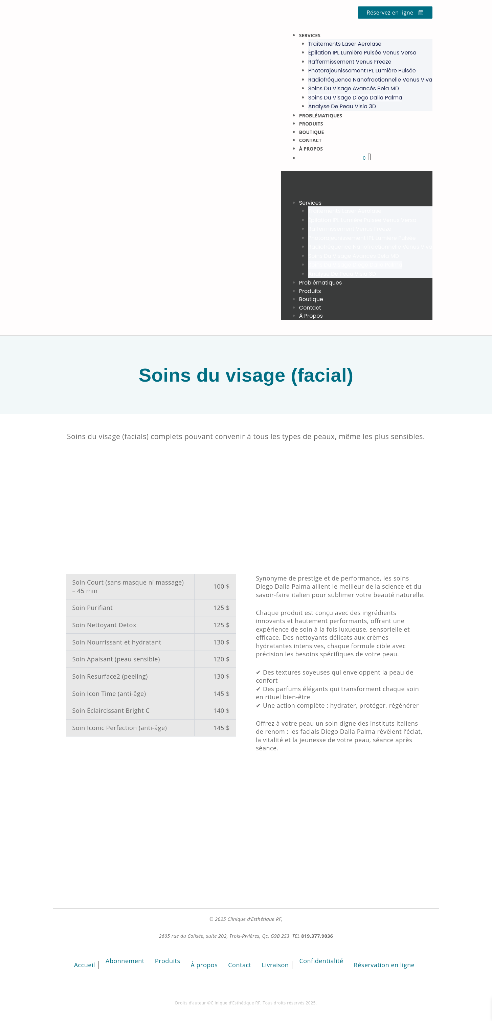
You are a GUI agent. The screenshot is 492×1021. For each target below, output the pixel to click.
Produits (311, 123)
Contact (310, 140)
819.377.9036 (317, 936)
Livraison (275, 965)
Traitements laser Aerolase (344, 44)
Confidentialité (321, 961)
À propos (311, 148)
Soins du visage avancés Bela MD (353, 88)
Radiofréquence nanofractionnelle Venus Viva (370, 80)
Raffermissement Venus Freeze (350, 62)
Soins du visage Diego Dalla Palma (355, 97)
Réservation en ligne (384, 965)
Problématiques (320, 115)
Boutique (311, 132)
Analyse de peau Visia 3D (342, 106)
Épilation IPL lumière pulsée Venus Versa (362, 52)
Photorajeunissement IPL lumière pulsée (362, 70)
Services (309, 35)
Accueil (84, 965)
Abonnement (125, 961)
